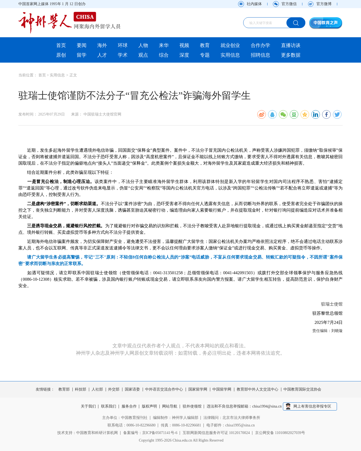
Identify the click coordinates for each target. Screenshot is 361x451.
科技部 (80, 389)
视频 (184, 45)
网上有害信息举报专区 (312, 406)
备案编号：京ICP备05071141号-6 (150, 433)
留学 (81, 55)
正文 (73, 75)
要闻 (81, 45)
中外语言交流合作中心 (164, 389)
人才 (102, 55)
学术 (123, 55)
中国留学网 (221, 389)
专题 (205, 55)
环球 (123, 45)
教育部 (64, 389)
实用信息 (230, 55)
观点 (143, 55)
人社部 (97, 389)
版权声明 (149, 406)
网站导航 (170, 406)
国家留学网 (197, 389)
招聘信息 (260, 55)
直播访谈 (290, 45)
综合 (164, 55)
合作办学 (260, 45)
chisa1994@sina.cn (267, 406)
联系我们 (108, 406)
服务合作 (129, 406)
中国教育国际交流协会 (302, 389)
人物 (143, 45)
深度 (184, 55)
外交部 (113, 389)
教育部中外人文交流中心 (257, 389)
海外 (102, 45)
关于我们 (88, 406)
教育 (205, 45)
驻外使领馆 (192, 406)
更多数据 (290, 55)
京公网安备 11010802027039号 (280, 433)
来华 (164, 45)
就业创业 (230, 45)
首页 (61, 45)
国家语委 (132, 389)
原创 (61, 55)
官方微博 (324, 4)
